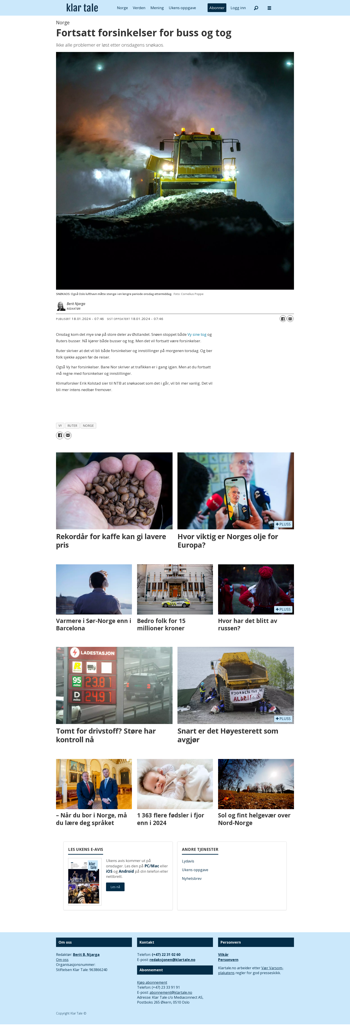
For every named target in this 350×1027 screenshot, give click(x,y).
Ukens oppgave (182, 7)
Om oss (62, 959)
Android (126, 871)
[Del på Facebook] (283, 318)
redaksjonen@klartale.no (172, 959)
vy (60, 425)
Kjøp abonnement (152, 982)
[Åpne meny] (269, 8)
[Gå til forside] (82, 7)
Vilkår (223, 954)
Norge (122, 7)
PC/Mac (151, 865)
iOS (109, 871)
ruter (72, 425)
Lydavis (188, 861)
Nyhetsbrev (192, 878)
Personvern (228, 959)
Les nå (115, 887)
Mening (157, 7)
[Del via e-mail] (290, 318)
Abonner (217, 7)
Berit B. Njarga (86, 954)
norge (88, 425)
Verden (139, 7)
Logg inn (238, 7)
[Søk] (256, 8)
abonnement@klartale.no (171, 992)
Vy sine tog (197, 334)
